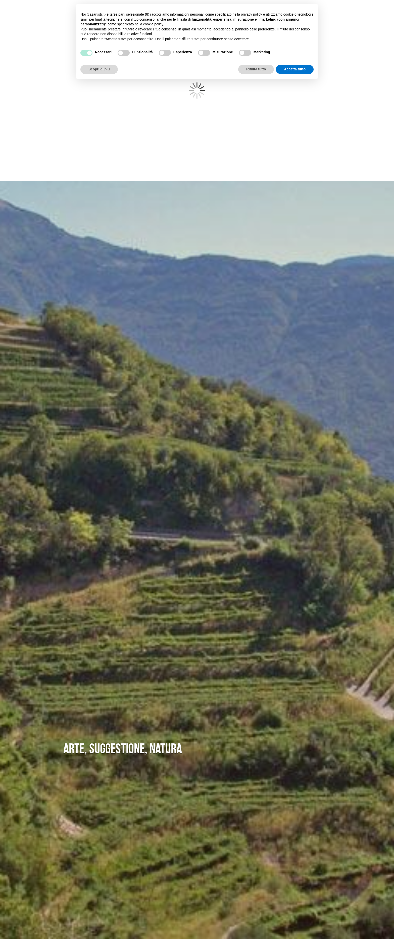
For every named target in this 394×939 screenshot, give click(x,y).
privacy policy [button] (251, 14)
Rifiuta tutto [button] (256, 69)
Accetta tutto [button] (295, 69)
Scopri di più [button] (99, 69)
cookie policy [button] (153, 24)
